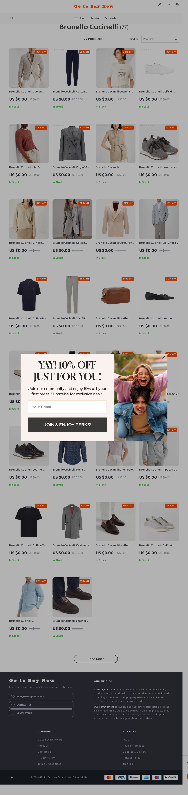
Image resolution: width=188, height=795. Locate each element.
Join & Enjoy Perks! (67, 425)
